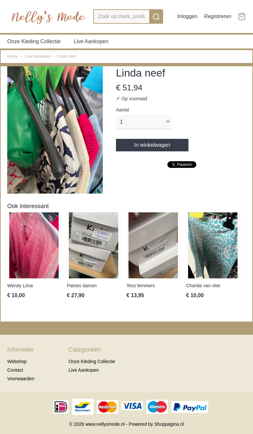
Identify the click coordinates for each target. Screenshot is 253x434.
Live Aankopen (91, 41)
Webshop (17, 361)
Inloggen (187, 16)
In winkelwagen (152, 145)
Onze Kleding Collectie (34, 41)
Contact (15, 370)
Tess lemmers (140, 285)
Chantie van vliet (203, 285)
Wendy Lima (20, 285)
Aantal (122, 109)
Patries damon (82, 285)
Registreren (217, 16)
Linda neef (66, 56)
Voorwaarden (21, 378)
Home (12, 56)
